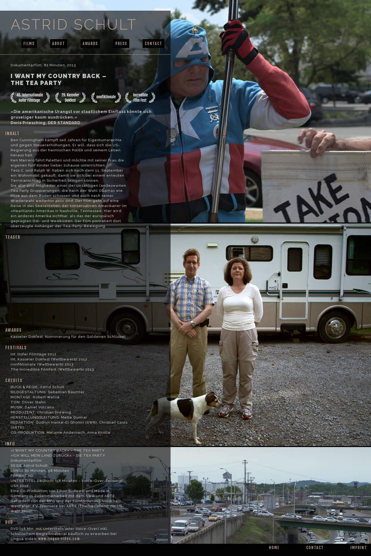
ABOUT (58, 43)
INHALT (12, 133)
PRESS (121, 43)
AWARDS (90, 43)
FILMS (29, 43)
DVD (9, 522)
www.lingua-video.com (59, 539)
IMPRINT (358, 547)
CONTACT (153, 43)
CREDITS (14, 380)
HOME (274, 547)
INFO (10, 444)
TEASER (13, 237)
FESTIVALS (16, 347)
